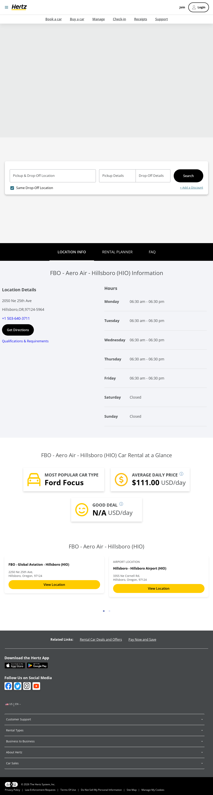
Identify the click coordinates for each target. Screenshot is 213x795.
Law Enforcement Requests (40, 790)
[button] (104, 719)
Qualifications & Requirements (25, 341)
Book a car (53, 19)
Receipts (140, 19)
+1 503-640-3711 (16, 318)
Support (161, 19)
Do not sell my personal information (101, 790)
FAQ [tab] (152, 251)
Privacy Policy (12, 790)
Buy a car (77, 19)
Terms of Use (68, 790)
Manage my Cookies (152, 790)
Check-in (119, 19)
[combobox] (54, 177)
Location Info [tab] (72, 251)
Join (182, 7)
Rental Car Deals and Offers (101, 639)
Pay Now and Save (142, 639)
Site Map (132, 790)
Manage (98, 19)
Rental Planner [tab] (117, 251)
